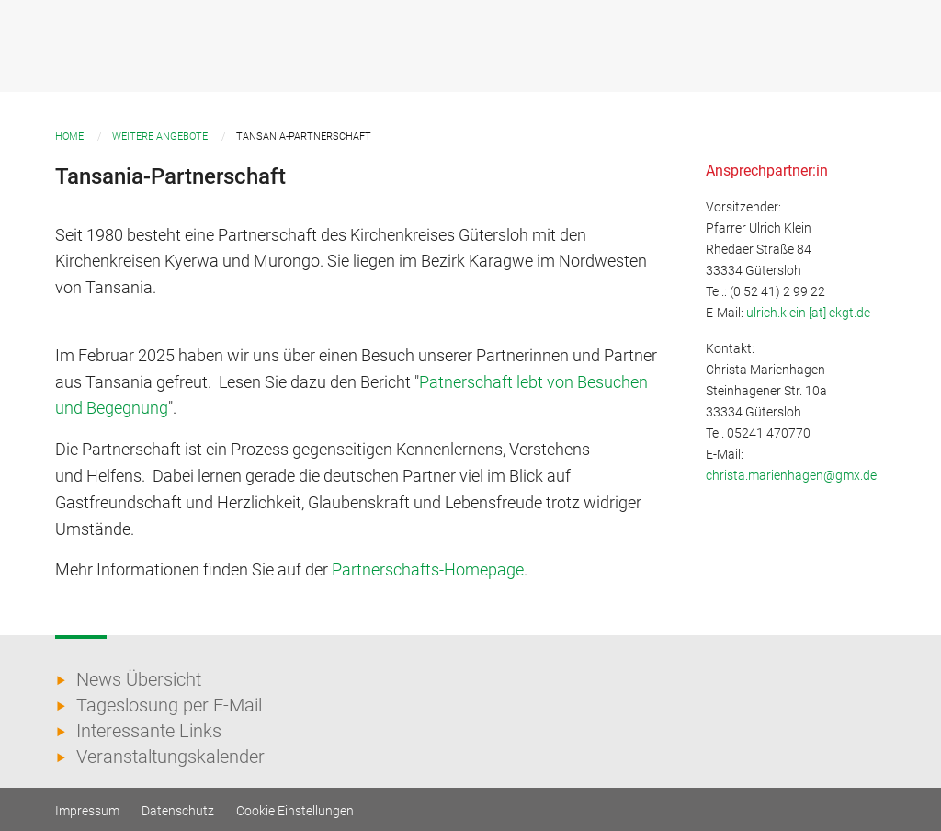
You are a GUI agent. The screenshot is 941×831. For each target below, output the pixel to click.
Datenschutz (178, 810)
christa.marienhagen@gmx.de (791, 476)
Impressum (87, 810)
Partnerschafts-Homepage (428, 569)
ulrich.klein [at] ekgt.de (808, 313)
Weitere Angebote (160, 136)
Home (69, 136)
